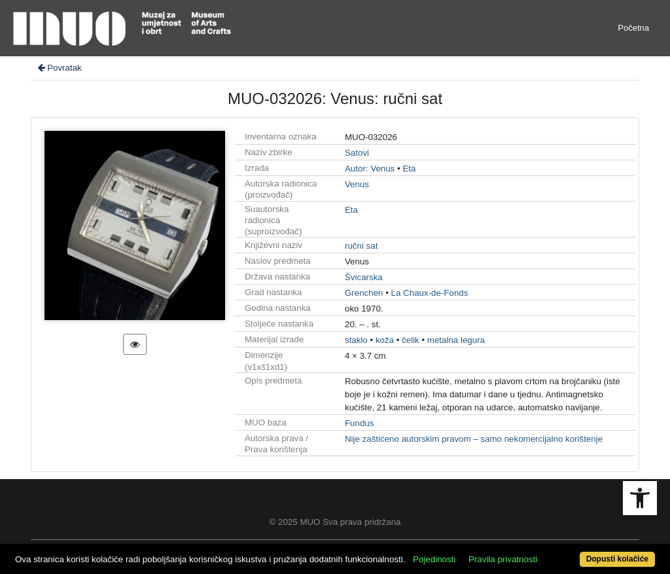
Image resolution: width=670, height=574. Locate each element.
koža (385, 340)
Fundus (359, 423)
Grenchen (364, 293)
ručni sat (361, 246)
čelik (410, 340)
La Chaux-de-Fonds (429, 293)
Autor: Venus (370, 168)
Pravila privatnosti (502, 559)
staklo (356, 340)
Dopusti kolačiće (617, 559)
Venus (357, 184)
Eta (408, 168)
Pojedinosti (434, 559)
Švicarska (364, 277)
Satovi (357, 153)
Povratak (59, 68)
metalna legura (456, 340)
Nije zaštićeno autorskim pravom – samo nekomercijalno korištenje (474, 439)
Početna (633, 28)
